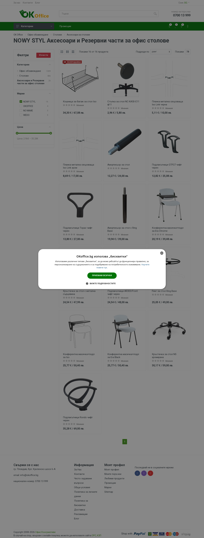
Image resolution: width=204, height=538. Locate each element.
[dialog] (102, 269)
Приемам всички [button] (102, 275)
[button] (102, 283)
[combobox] (161, 253)
